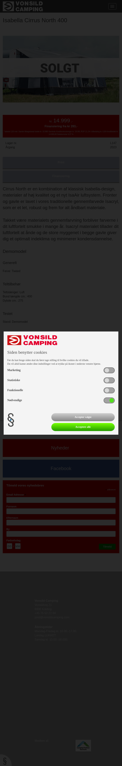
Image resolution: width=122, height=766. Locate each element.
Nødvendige (14, 400)
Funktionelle (15, 390)
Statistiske (13, 380)
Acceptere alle (83, 427)
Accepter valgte (83, 417)
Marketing (14, 370)
